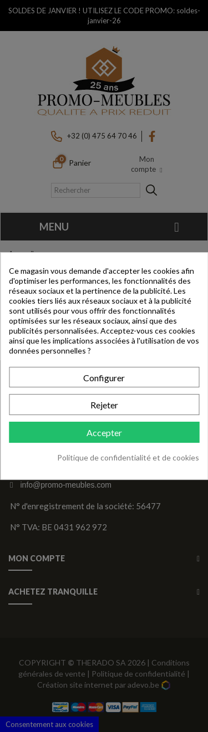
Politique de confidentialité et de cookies (128, 457)
